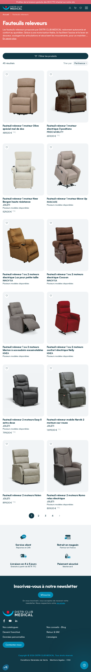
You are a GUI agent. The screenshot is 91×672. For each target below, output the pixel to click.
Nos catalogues (10, 627)
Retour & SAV (53, 632)
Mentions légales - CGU (60, 660)
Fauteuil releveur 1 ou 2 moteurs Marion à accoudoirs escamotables (23, 348)
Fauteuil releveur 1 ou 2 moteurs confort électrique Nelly (65, 348)
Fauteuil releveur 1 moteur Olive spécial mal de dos (21, 127)
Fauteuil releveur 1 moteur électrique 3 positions (61, 127)
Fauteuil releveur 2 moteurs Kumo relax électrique (66, 497)
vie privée (61, 603)
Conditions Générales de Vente (34, 660)
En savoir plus (9, 38)
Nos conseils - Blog (56, 627)
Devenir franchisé (11, 632)
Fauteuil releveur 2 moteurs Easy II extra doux (22, 421)
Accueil (6, 14)
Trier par (67, 63)
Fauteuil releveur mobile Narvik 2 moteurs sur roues (65, 421)
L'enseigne (52, 637)
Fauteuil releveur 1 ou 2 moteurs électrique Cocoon (65, 276)
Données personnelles (14, 637)
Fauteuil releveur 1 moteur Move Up (67, 198)
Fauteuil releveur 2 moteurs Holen (22, 495)
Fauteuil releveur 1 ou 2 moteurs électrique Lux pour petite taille (21, 276)
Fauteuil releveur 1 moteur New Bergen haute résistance (20, 200)
